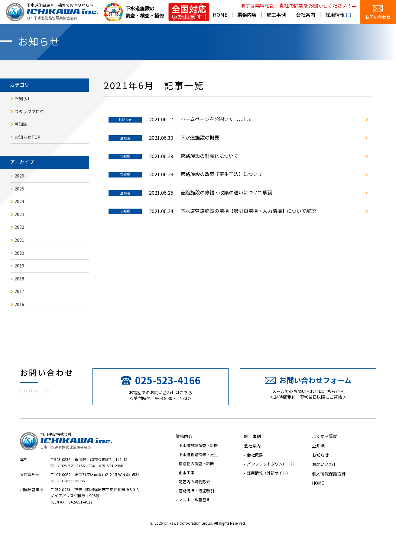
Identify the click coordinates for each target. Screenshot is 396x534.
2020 (19, 253)
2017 (19, 292)
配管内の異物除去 (194, 482)
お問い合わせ (378, 17)
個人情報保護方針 (329, 474)
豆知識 (21, 124)
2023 (19, 214)
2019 (19, 266)
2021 (19, 240)
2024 (19, 202)
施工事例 (276, 15)
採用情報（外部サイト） (268, 473)
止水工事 (186, 473)
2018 (19, 279)
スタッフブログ (29, 111)
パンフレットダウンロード (270, 464)
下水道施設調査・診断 (198, 446)
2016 (19, 304)
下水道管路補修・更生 (198, 455)
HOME (220, 15)
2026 (19, 176)
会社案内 (305, 15)
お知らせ (23, 98)
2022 (19, 227)
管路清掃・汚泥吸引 (196, 491)
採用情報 (335, 15)
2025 (19, 189)
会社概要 (255, 455)
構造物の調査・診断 (196, 464)
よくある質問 (324, 436)
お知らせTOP (27, 137)
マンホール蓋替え (194, 500)
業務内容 (247, 15)
